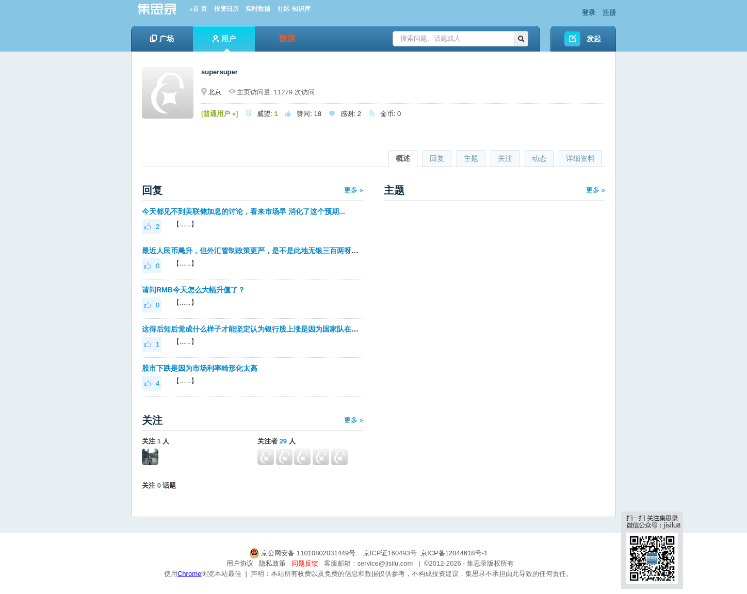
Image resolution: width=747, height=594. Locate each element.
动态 (539, 158)
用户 (224, 43)
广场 (162, 39)
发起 (594, 39)
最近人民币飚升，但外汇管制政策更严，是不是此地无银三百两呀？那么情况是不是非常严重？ (293, 250)
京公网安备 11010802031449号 (303, 553)
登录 (588, 12)
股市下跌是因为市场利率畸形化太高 (199, 368)
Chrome (189, 574)
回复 (437, 158)
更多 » (353, 190)
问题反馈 (304, 563)
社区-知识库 (294, 8)
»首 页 (198, 8)
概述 (403, 158)
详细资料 (580, 158)
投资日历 (226, 8)
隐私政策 (272, 563)
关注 (505, 158)
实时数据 (258, 8)
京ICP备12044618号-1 (454, 553)
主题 (471, 158)
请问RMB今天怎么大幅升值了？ (193, 290)
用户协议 (239, 563)
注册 (609, 12)
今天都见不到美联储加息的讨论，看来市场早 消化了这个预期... (243, 211)
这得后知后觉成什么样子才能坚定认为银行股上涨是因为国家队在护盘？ (257, 329)
